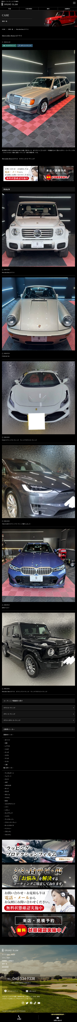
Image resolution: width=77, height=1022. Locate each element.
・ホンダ (6, 752)
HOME (3, 29)
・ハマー (6, 807)
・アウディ (7, 798)
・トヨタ (6, 749)
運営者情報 (5, 967)
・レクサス (7, 746)
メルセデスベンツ (10, 45)
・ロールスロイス (9, 825)
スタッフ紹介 (6, 958)
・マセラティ (7, 835)
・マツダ (6, 758)
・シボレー (7, 810)
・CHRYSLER (7, 785)
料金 (9, 9)
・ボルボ (6, 791)
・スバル (6, 761)
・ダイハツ (7, 740)
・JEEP (6, 782)
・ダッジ (6, 788)
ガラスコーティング (9, 708)
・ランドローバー (9, 819)
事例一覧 (10, 29)
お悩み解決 (29, 9)
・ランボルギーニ (9, 773)
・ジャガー (7, 816)
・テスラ (6, 779)
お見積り (4, 970)
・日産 (5, 743)
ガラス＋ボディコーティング (12, 720)
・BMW (6, 801)
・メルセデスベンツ (9, 804)
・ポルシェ (7, 794)
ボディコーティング (26, 45)
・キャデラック (8, 813)
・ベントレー (7, 828)
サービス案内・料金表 (8, 955)
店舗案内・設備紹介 (8, 961)
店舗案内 (67, 9)
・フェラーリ (7, 776)
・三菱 (5, 764)
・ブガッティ (7, 831)
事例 (48, 9)
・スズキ (6, 755)
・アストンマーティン (10, 822)
